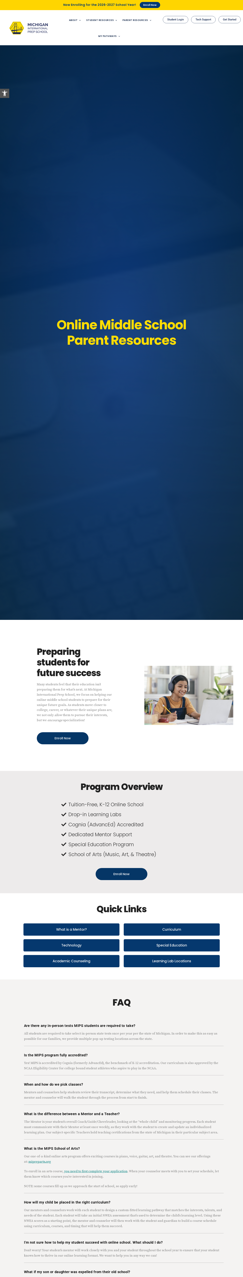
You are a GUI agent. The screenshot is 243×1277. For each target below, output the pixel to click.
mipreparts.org (39, 1162)
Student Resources (101, 20)
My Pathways (109, 36)
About (75, 20)
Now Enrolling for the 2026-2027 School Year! (99, 5)
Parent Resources (136, 20)
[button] (4, 93)
